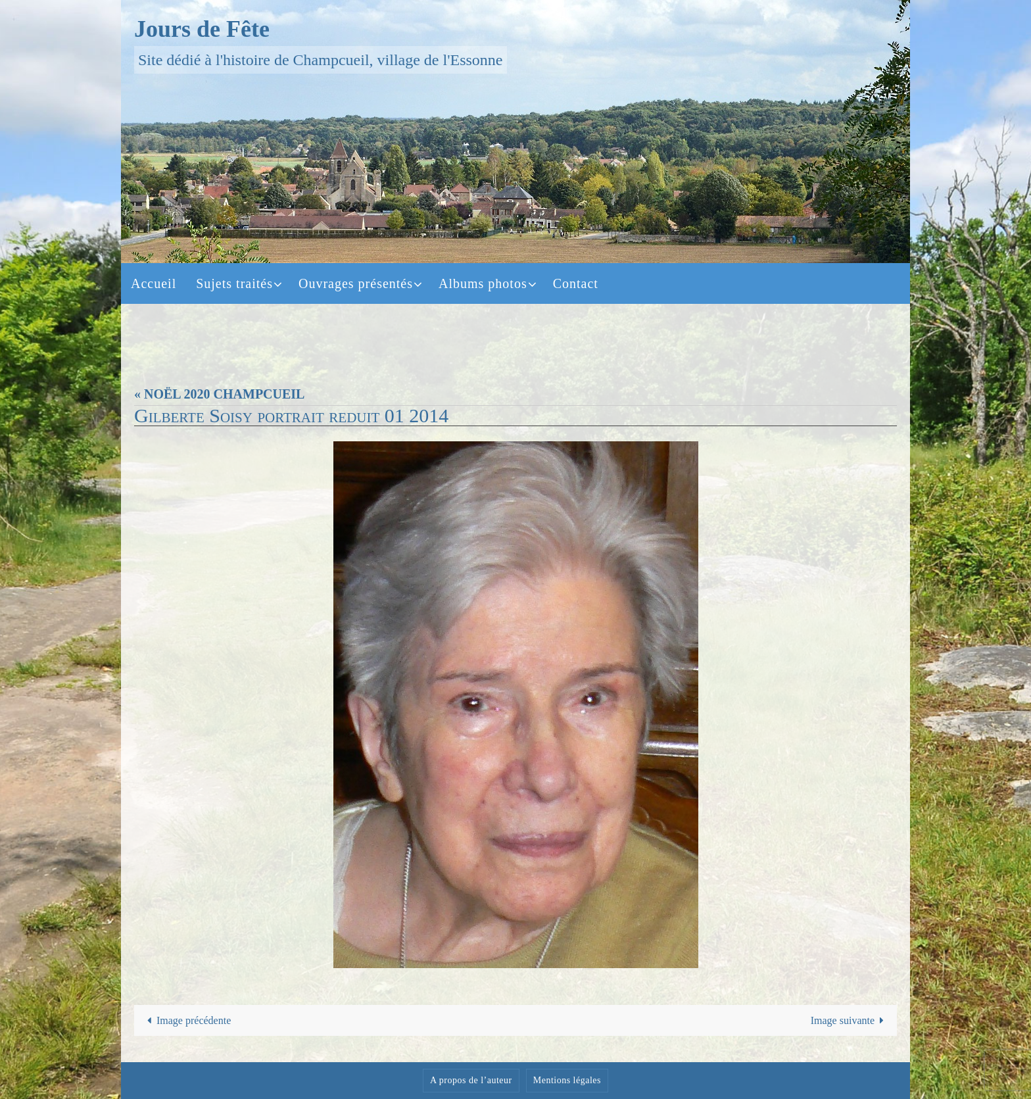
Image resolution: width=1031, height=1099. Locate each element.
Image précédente (186, 1020)
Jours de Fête (202, 29)
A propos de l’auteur (471, 1080)
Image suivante (850, 1020)
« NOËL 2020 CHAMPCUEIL (219, 394)
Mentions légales (567, 1080)
